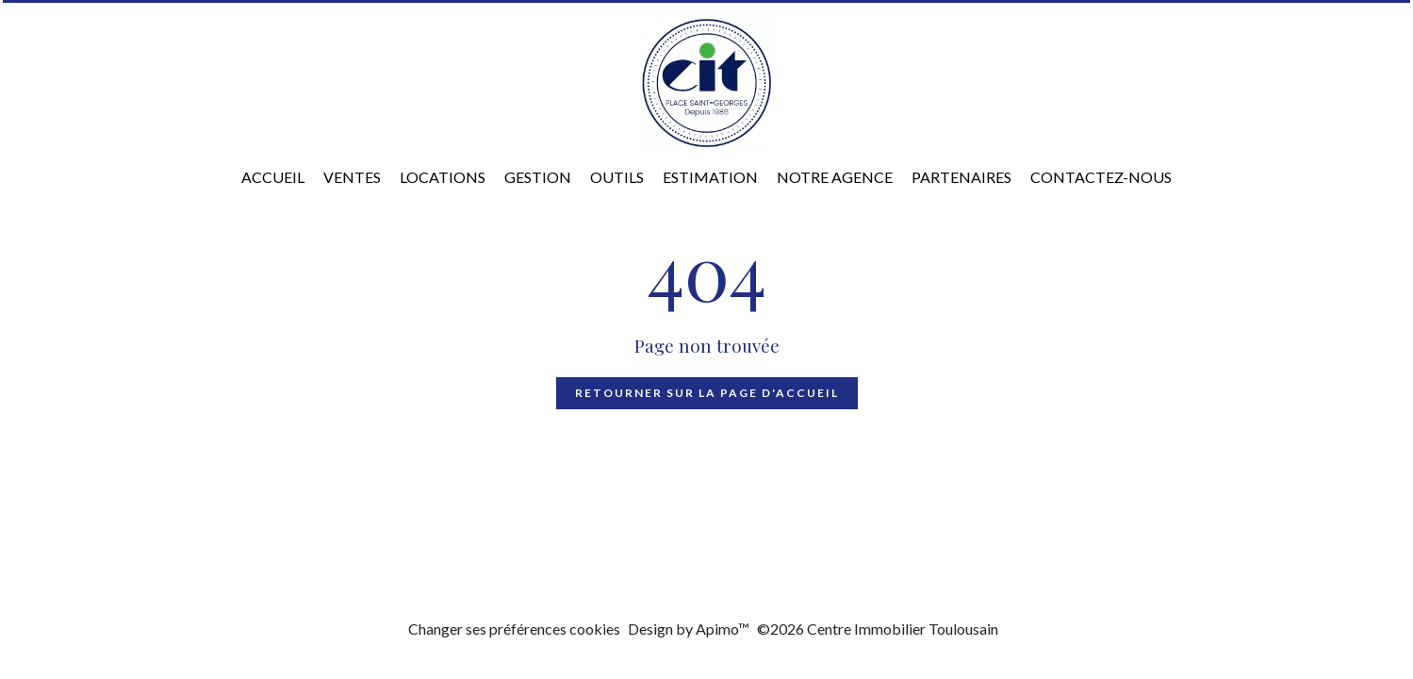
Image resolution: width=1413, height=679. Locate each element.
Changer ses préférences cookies (514, 629)
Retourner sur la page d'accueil (707, 393)
